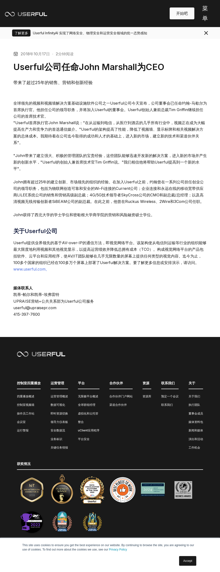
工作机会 (194, 447)
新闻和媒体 (196, 430)
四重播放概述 (25, 396)
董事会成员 (196, 413)
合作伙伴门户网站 (121, 396)
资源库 (147, 396)
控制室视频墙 (25, 405)
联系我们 (167, 405)
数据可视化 (58, 405)
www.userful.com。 (31, 269)
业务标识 (56, 439)
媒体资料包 (196, 422)
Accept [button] (187, 561)
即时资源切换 (59, 413)
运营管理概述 (59, 396)
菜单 (205, 13)
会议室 (21, 422)
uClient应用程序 (88, 430)
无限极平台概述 (88, 396)
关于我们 (194, 396)
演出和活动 (196, 439)
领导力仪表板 (59, 422)
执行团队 (194, 405)
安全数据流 (58, 430)
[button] (205, 13)
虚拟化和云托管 (88, 413)
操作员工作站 (25, 413)
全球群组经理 (86, 405)
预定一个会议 (170, 396)
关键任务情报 (59, 447)
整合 (81, 422)
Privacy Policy (118, 549)
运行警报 (23, 430)
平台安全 (84, 439)
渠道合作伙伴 (118, 405)
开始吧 (182, 13)
